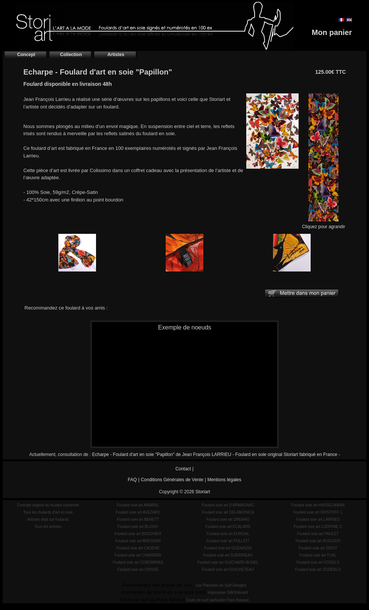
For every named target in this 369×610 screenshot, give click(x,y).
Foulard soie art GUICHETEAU (228, 569)
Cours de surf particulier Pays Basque (217, 600)
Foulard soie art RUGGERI (318, 541)
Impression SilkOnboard (227, 592)
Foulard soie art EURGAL (228, 534)
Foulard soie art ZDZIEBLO (318, 569)
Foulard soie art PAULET (318, 534)
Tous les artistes (48, 527)
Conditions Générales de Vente (172, 479)
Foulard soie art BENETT (138, 519)
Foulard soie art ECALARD (228, 527)
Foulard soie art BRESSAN (137, 541)
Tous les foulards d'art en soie (48, 512)
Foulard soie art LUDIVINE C (318, 527)
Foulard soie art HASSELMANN (318, 505)
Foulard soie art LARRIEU (318, 519)
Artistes (115, 54)
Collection (71, 54)
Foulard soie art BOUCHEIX (138, 534)
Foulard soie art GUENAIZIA (228, 548)
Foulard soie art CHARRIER (137, 555)
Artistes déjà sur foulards (48, 519)
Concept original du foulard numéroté (48, 505)
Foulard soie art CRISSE (138, 569)
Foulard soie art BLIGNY (138, 527)
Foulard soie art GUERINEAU (228, 555)
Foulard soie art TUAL (318, 555)
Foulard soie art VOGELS (318, 562)
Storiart (202, 491)
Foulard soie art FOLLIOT (227, 541)
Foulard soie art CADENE (137, 548)
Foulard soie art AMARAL (138, 505)
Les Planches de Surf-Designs (221, 585)
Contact (183, 468)
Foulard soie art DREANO (228, 519)
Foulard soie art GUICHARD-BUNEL (227, 562)
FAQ (132, 479)
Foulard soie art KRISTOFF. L (318, 512)
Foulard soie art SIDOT (318, 548)
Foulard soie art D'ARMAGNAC (228, 505)
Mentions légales (224, 479)
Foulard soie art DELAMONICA (228, 512)
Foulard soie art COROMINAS (138, 562)
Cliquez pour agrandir (323, 224)
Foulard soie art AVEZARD (138, 512)
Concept (26, 54)
